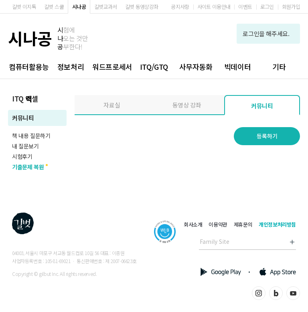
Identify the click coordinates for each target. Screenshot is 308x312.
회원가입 (291, 6)
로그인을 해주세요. (268, 33)
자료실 (111, 105)
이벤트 (245, 6)
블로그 (276, 293)
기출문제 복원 (28, 167)
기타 (279, 66)
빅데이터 (237, 66)
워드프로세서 (112, 66)
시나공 (79, 6)
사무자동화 (196, 66)
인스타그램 (258, 293)
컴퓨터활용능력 (29, 70)
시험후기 (22, 156)
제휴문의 (243, 224)
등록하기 (267, 136)
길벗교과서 (105, 6)
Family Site (214, 241)
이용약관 (218, 224)
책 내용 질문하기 (31, 135)
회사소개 (193, 224)
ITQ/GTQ (154, 66)
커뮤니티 (23, 117)
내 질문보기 (25, 146)
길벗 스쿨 (54, 6)
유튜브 (293, 293)
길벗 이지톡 (24, 6)
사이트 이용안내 (214, 6)
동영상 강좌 (186, 105)
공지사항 (180, 6)
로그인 (267, 6)
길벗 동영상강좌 (141, 6)
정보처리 (70, 66)
